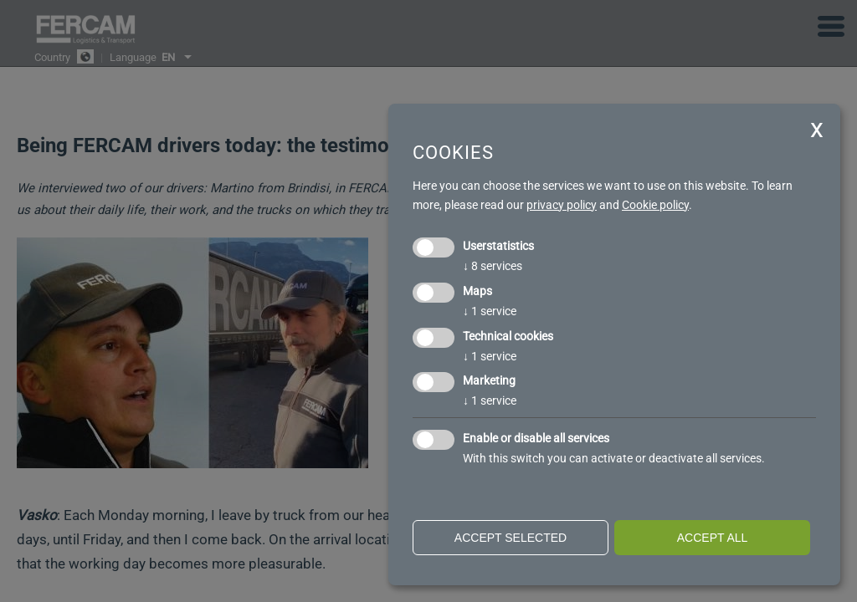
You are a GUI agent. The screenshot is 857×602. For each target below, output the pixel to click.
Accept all (712, 537)
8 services (492, 266)
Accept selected (510, 537)
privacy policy (561, 205)
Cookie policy (655, 205)
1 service (489, 311)
